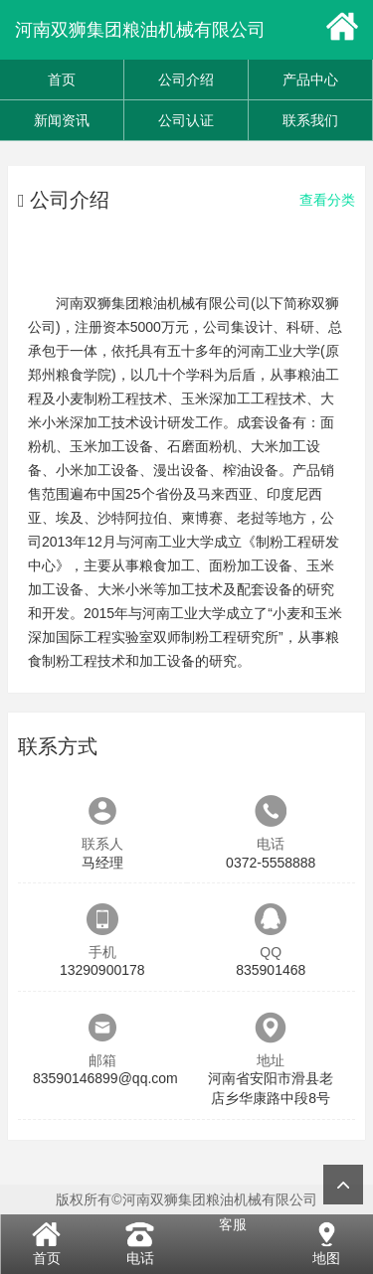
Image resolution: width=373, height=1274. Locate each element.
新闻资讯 (62, 120)
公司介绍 (186, 79)
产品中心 (310, 79)
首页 (62, 79)
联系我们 (310, 120)
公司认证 (186, 120)
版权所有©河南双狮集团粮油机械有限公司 (186, 1199)
